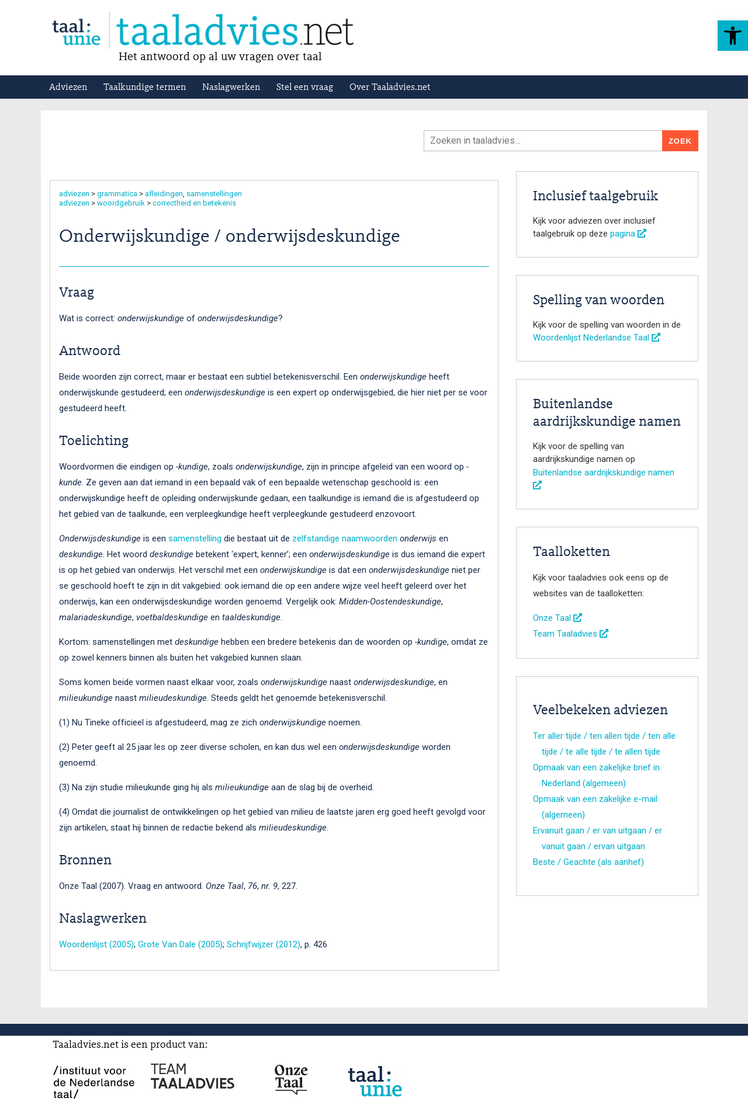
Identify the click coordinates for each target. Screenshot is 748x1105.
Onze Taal (557, 618)
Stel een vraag (304, 87)
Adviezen (68, 87)
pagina (628, 233)
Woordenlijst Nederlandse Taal (596, 337)
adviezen (74, 193)
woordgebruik (121, 203)
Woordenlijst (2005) (96, 944)
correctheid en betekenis (194, 203)
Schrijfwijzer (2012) (263, 944)
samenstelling (194, 538)
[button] (733, 35)
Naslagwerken (231, 87)
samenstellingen (214, 193)
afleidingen (164, 193)
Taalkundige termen (144, 87)
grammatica (117, 193)
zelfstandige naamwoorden (344, 538)
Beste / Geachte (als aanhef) (588, 862)
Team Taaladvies (570, 633)
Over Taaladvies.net (390, 87)
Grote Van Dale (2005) (180, 944)
